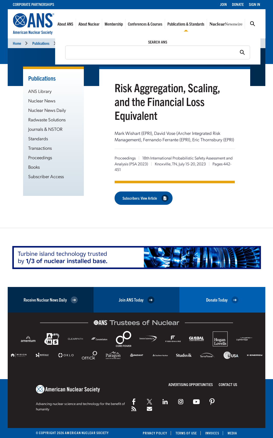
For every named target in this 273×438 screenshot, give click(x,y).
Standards (38, 138)
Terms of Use (186, 433)
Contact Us (228, 384)
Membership (114, 23)
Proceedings (69, 43)
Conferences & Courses (145, 23)
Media (232, 433)
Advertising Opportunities (190, 384)
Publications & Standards (185, 23)
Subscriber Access (46, 176)
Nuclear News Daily (47, 110)
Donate (238, 4)
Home (17, 43)
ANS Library (40, 91)
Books (34, 167)
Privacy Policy (155, 433)
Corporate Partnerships (33, 4)
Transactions (40, 148)
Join (223, 4)
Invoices (212, 433)
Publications (40, 43)
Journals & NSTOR (45, 129)
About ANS (65, 23)
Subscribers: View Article (145, 198)
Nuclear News (41, 100)
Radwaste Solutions (47, 119)
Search (252, 23)
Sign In (254, 4)
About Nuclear (88, 23)
